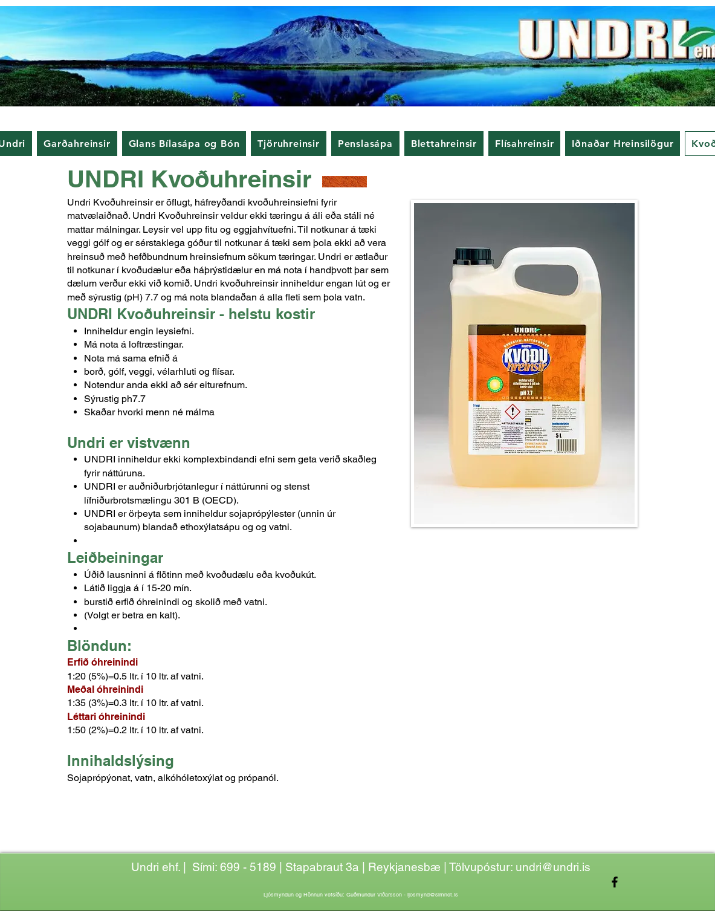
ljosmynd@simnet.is (432, 894)
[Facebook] (614, 882)
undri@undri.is (553, 867)
